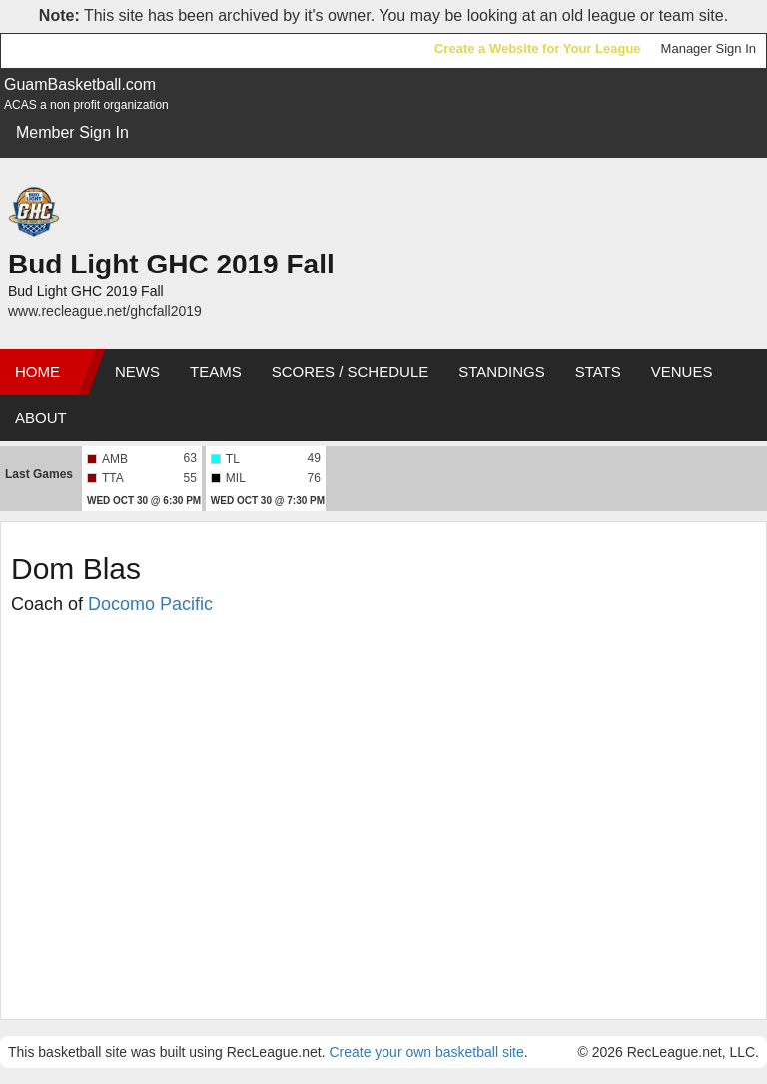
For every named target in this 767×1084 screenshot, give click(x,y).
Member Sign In (72, 132)
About (41, 417)
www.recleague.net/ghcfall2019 (105, 311)
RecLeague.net (61, 50)
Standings (501, 371)
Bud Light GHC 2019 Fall (171, 264)
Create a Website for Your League (537, 48)
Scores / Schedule (350, 371)
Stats (598, 371)
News (137, 371)
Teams (216, 371)
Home (37, 371)
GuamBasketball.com (80, 84)
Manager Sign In (708, 48)
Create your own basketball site (426, 1052)
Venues (682, 371)
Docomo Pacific (150, 604)
